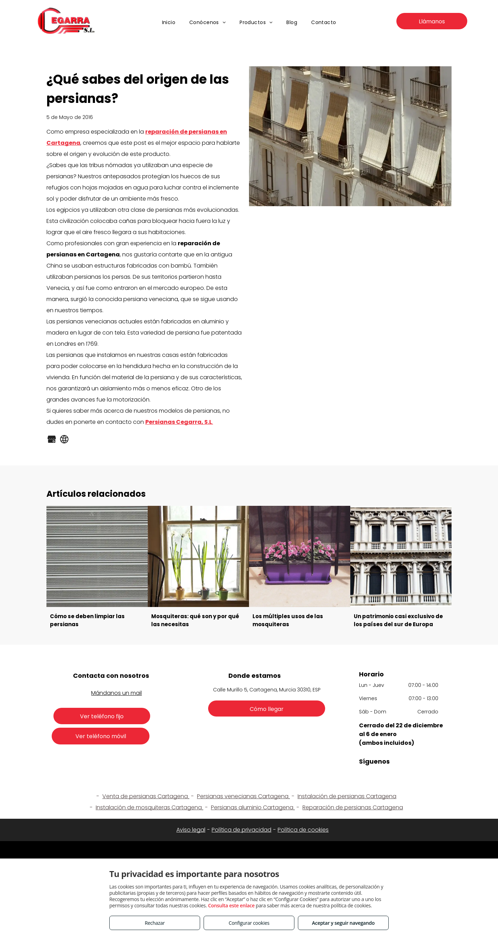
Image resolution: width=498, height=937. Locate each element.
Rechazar (154, 923)
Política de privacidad (241, 830)
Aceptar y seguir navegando (343, 923)
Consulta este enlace (231, 905)
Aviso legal (190, 830)
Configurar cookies (249, 923)
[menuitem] (169, 22)
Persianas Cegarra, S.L (178, 422)
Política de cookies (303, 830)
